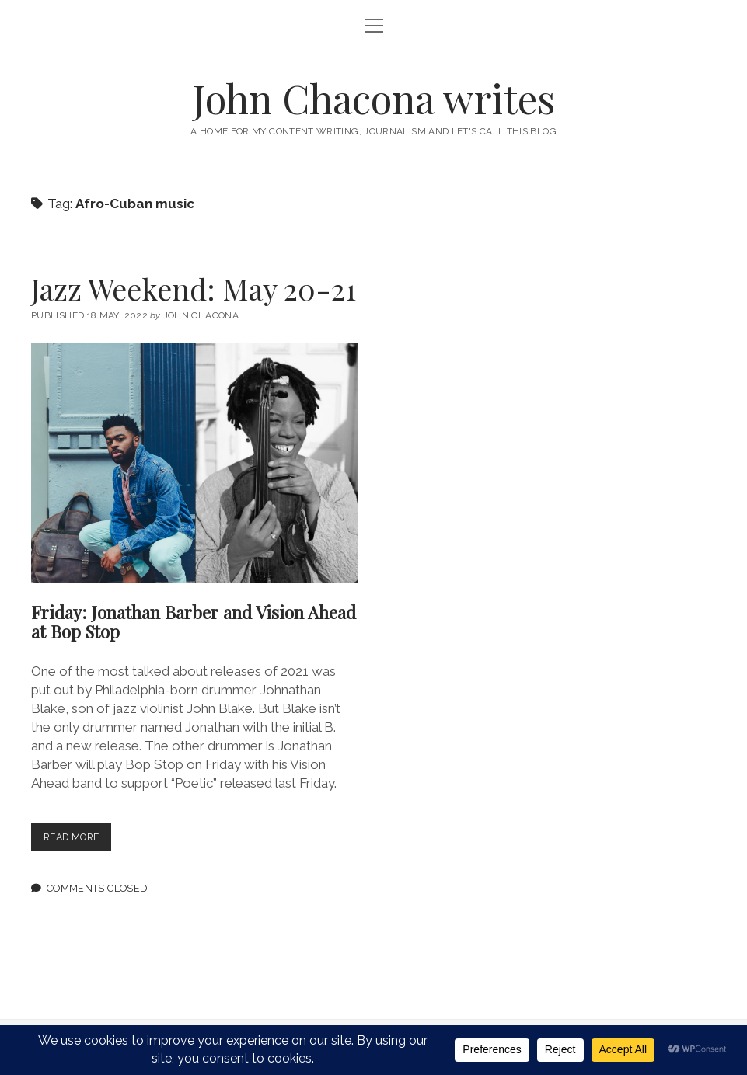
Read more (80, 840)
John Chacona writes (374, 97)
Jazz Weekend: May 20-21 (193, 288)
